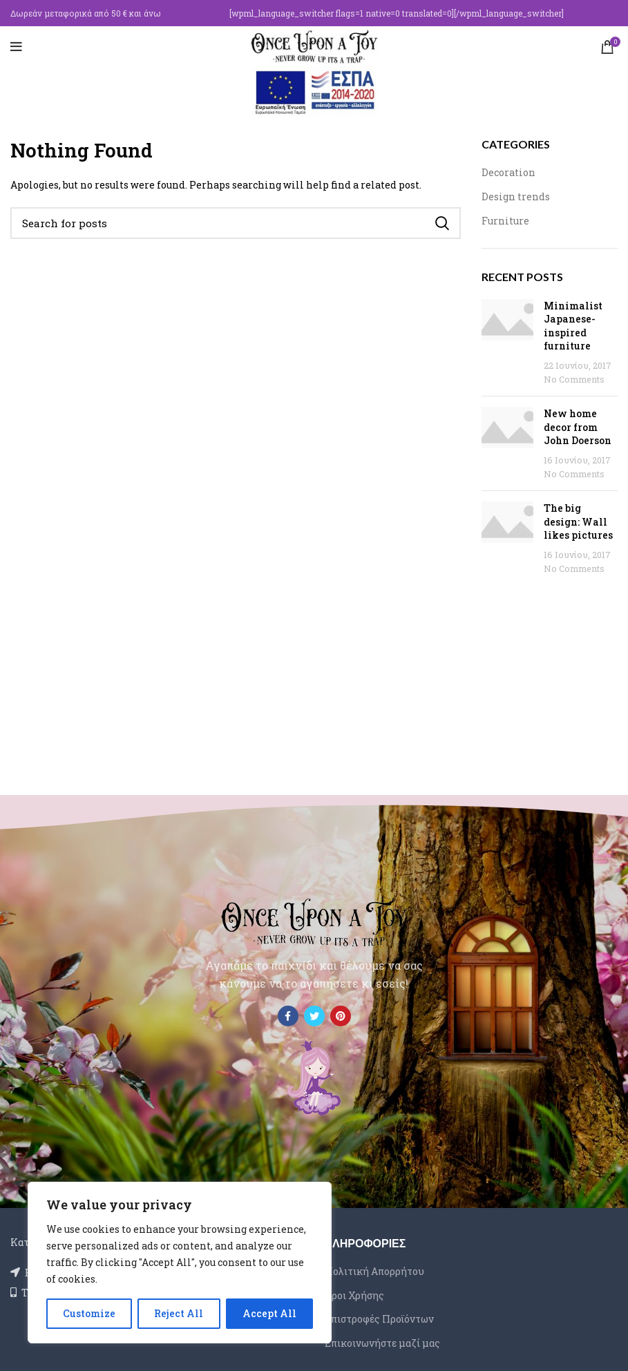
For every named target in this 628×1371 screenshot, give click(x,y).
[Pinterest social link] (340, 1016)
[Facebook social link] (288, 1016)
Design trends (516, 196)
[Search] (235, 223)
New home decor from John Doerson (577, 427)
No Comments (574, 379)
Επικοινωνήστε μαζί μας (382, 1343)
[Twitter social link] (314, 1016)
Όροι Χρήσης (354, 1295)
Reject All (178, 1313)
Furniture (505, 220)
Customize (89, 1313)
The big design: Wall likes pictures (578, 521)
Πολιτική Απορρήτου (374, 1271)
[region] (180, 1262)
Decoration (508, 172)
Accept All (269, 1313)
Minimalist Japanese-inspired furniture (573, 326)
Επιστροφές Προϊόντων (379, 1318)
